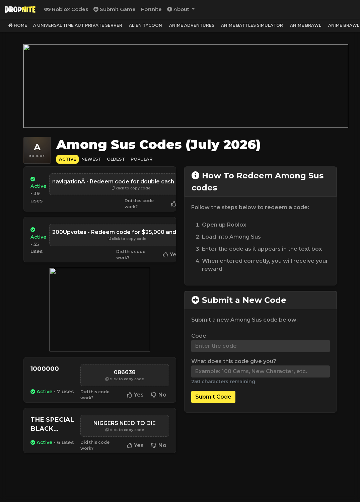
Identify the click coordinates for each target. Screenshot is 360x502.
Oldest (116, 157)
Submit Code (213, 395)
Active (67, 157)
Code (198, 334)
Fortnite (151, 9)
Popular (141, 157)
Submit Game (114, 9)
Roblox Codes (66, 9)
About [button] (179, 9)
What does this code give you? (233, 359)
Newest (91, 157)
